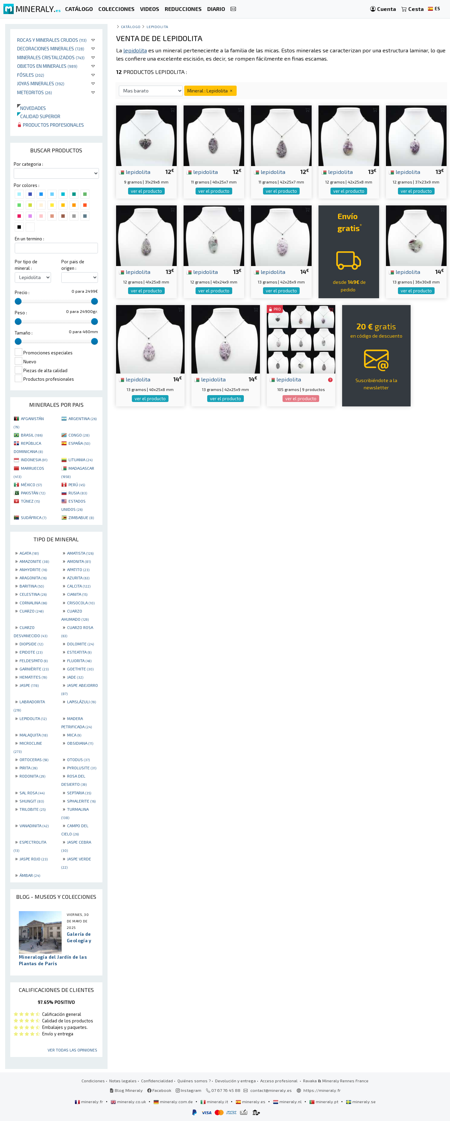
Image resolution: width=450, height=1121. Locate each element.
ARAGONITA (33, 577)
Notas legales (123, 1080)
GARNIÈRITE (34, 668)
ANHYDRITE (33, 569)
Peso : (21, 312)
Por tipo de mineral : (26, 265)
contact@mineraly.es (271, 1090)
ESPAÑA (79, 443)
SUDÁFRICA (33, 517)
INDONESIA (34, 459)
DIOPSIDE (31, 643)
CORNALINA (33, 602)
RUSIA (77, 492)
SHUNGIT (32, 800)
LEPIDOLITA (33, 718)
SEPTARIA (79, 792)
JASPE (29, 685)
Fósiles (30, 75)
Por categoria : (28, 164)
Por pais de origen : (72, 265)
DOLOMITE (80, 643)
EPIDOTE (31, 652)
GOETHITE (80, 668)
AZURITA (78, 577)
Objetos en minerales (47, 66)
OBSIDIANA (80, 743)
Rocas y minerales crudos (52, 40)
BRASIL (31, 434)
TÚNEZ (30, 501)
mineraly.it (214, 1101)
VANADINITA (34, 825)
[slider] (18, 301)
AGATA (29, 553)
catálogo (131, 26)
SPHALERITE (81, 800)
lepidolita (134, 171)
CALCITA (78, 585)
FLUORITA (79, 660)
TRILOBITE (33, 809)
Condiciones (93, 1080)
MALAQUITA (34, 734)
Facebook (159, 1090)
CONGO (78, 434)
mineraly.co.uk (129, 1101)
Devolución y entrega (235, 1080)
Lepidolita (157, 26)
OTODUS (78, 759)
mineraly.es (251, 1101)
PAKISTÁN (33, 492)
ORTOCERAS (34, 759)
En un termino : (29, 238)
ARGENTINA (82, 418)
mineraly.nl (288, 1101)
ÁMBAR (30, 875)
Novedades (31, 108)
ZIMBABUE (81, 517)
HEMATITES (33, 677)
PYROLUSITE (81, 767)
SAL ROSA (32, 792)
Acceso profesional (279, 1080)
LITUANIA (80, 459)
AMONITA (79, 561)
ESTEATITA (79, 652)
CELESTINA (33, 594)
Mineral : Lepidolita (210, 90)
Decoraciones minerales (50, 48)
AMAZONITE (34, 561)
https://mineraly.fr (322, 1090)
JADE (75, 677)
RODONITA (32, 775)
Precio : (22, 292)
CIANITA (77, 594)
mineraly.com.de (173, 1101)
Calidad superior (38, 116)
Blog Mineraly (126, 1090)
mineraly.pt (324, 1101)
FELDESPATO (34, 660)
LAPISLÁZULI (81, 701)
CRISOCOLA (81, 602)
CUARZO (31, 610)
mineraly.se (361, 1101)
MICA (74, 734)
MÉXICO (31, 484)
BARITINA (32, 585)
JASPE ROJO (34, 858)
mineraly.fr (89, 1101)
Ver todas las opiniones (72, 1049)
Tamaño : (24, 333)
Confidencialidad (157, 1080)
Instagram (188, 1090)
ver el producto (146, 191)
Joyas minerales (40, 83)
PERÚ (76, 484)
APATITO (78, 569)
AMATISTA (80, 553)
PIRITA (28, 767)
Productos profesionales (50, 125)
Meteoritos (34, 92)
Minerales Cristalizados (51, 57)
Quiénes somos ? (194, 1080)
